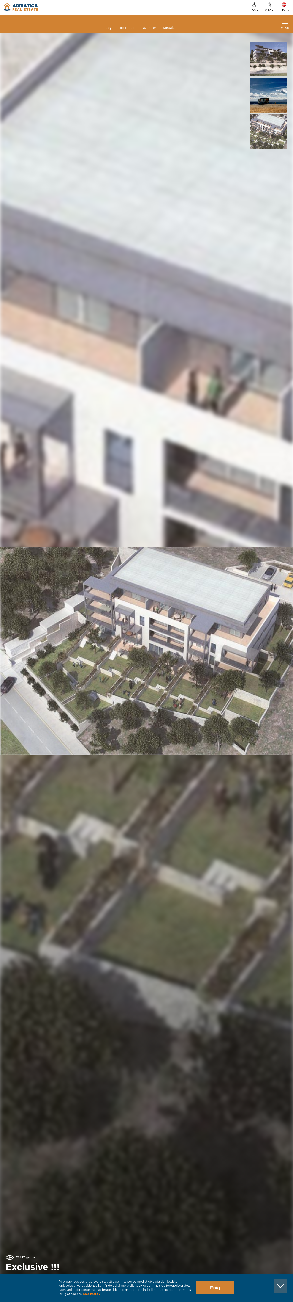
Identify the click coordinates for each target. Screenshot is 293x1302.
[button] (268, 59)
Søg (108, 27)
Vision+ (270, 10)
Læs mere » (91, 1294)
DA (284, 10)
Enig (215, 1287)
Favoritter (148, 27)
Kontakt (169, 27)
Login (254, 10)
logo (20, 7)
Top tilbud (126, 27)
